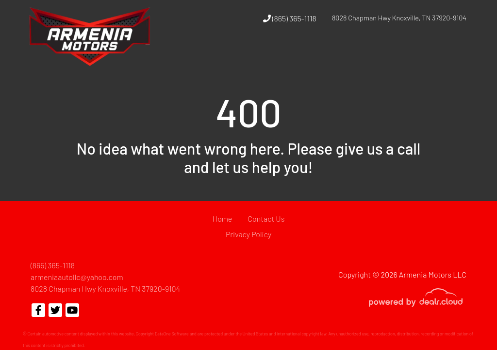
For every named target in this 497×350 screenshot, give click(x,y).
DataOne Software (172, 333)
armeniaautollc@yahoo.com (77, 276)
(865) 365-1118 (289, 18)
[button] (330, 55)
